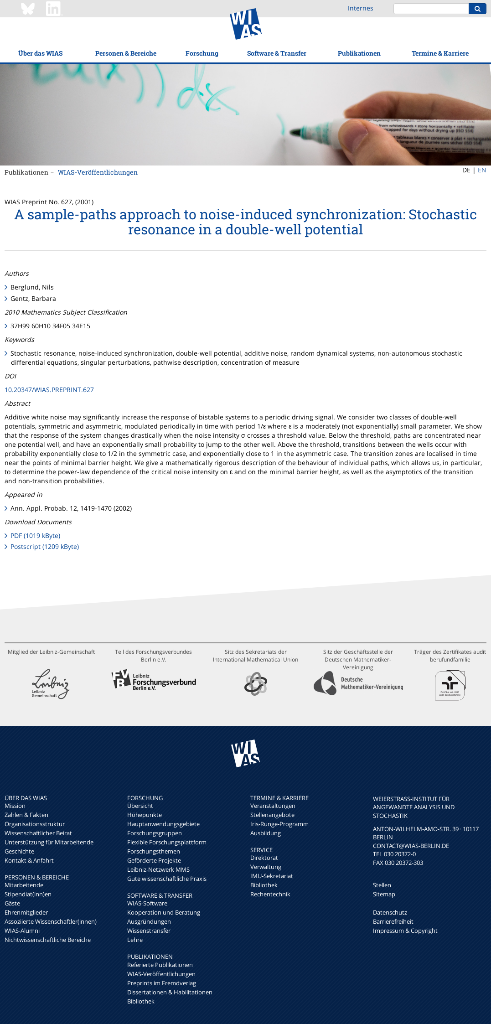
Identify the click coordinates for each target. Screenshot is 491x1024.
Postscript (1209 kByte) (44, 546)
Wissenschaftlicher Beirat (38, 833)
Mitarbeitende (24, 885)
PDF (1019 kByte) (35, 535)
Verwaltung (265, 867)
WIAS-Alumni (22, 930)
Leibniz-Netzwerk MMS (158, 869)
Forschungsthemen (153, 851)
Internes (360, 8)
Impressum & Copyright (405, 930)
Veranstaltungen (272, 806)
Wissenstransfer (149, 930)
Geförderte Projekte (154, 860)
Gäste (12, 903)
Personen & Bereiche (125, 53)
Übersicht (140, 806)
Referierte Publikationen (160, 965)
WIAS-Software (147, 903)
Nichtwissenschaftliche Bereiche (48, 940)
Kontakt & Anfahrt (29, 860)
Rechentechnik (270, 894)
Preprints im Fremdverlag (161, 983)
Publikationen (359, 53)
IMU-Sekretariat (271, 876)
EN (482, 169)
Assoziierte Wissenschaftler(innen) (51, 921)
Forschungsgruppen (154, 833)
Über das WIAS (40, 53)
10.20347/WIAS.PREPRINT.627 (49, 389)
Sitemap (384, 894)
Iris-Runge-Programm (279, 824)
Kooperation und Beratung (163, 912)
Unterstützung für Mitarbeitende (49, 842)
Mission (15, 806)
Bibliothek (141, 1001)
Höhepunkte (144, 815)
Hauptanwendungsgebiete (163, 824)
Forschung (202, 53)
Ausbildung (265, 833)
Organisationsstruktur (35, 824)
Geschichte (19, 851)
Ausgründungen (149, 921)
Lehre (135, 940)
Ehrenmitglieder (26, 912)
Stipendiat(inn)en (28, 894)
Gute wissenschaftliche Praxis (167, 878)
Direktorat (264, 857)
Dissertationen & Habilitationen (169, 992)
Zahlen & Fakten (26, 815)
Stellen (382, 885)
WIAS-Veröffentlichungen (98, 172)
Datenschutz (390, 912)
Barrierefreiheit (393, 921)
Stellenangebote (272, 815)
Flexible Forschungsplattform (167, 842)
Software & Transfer (276, 53)
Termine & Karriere (440, 53)
